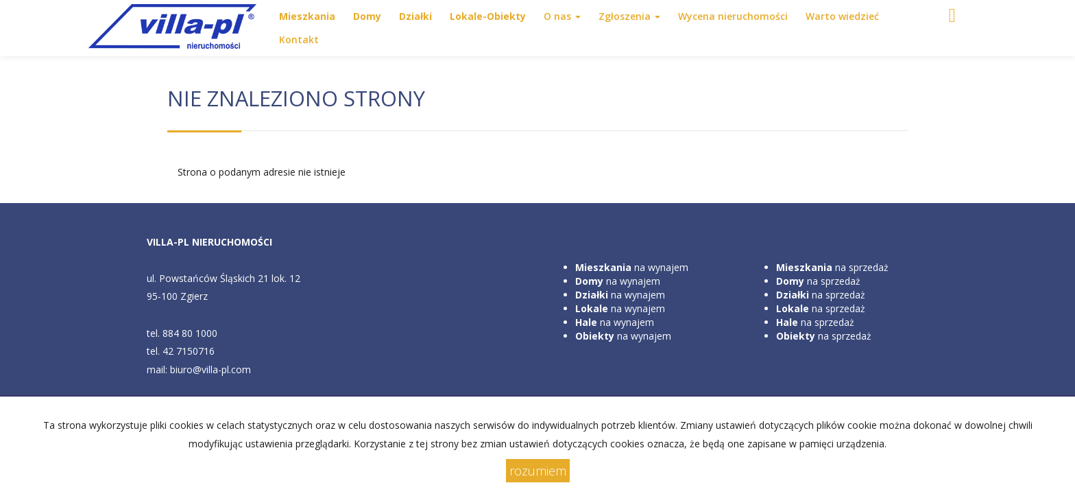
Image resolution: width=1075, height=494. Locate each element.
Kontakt (299, 39)
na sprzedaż (832, 267)
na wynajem (631, 267)
